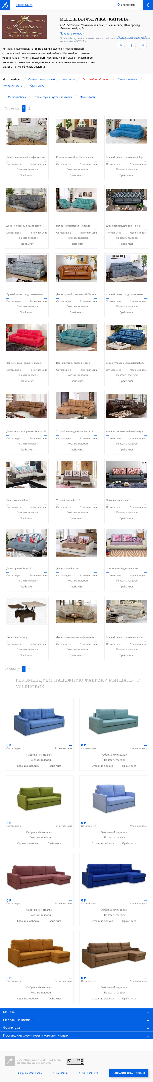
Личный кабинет (88, 1073)
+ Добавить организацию (129, 1073)
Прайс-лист (27, 175)
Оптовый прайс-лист (96, 79)
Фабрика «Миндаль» (30, 1073)
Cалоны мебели (127, 79)
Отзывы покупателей (41, 79)
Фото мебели (12, 79)
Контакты (69, 79)
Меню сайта (24, 5)
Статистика (37, 85)
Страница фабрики (28, 766)
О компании (60, 1073)
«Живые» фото (12, 85)
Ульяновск (128, 5)
